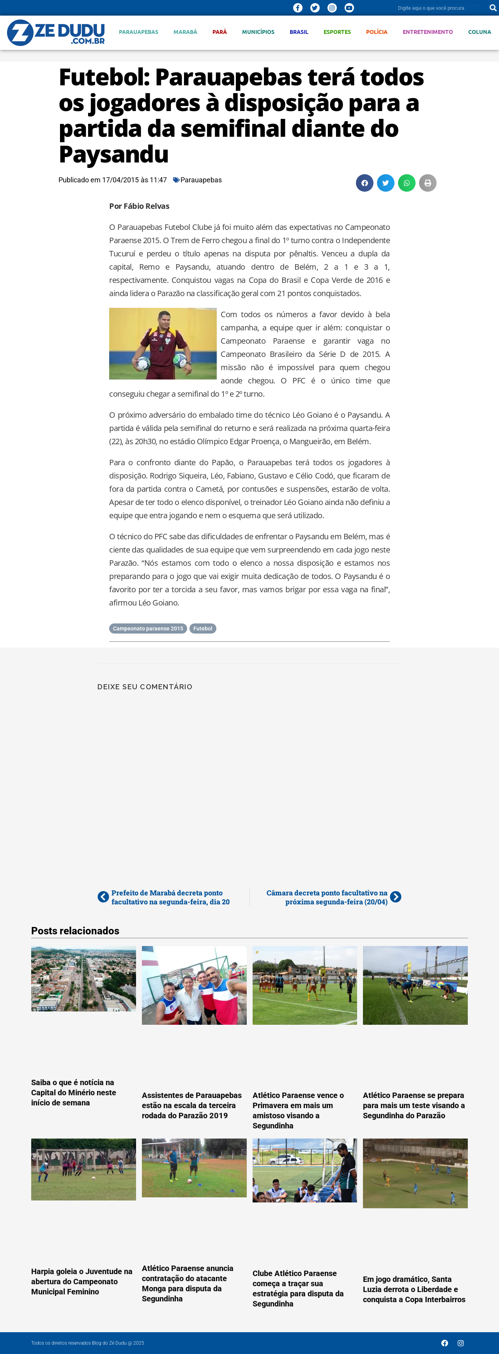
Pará (219, 32)
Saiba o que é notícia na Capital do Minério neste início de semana (73, 1092)
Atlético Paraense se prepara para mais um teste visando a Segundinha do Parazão (414, 1105)
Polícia (377, 32)
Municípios (258, 32)
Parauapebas (138, 32)
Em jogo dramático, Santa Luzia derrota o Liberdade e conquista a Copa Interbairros (414, 1289)
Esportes (337, 32)
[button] (364, 183)
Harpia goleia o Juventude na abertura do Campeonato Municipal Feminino (82, 1281)
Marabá (185, 32)
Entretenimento (428, 32)
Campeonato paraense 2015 (148, 628)
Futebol (202, 628)
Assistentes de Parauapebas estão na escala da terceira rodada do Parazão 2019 (192, 1105)
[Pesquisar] (493, 8)
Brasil (299, 32)
